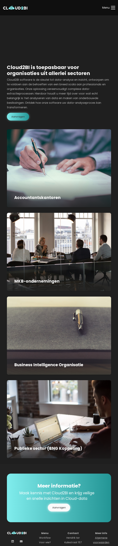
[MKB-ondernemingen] (59, 252)
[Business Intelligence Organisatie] (59, 335)
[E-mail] (21, 541)
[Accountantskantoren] (59, 168)
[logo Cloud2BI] (15, 7)
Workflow (45, 538)
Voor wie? (45, 542)
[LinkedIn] (12, 541)
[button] (109, 8)
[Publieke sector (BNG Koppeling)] (59, 419)
